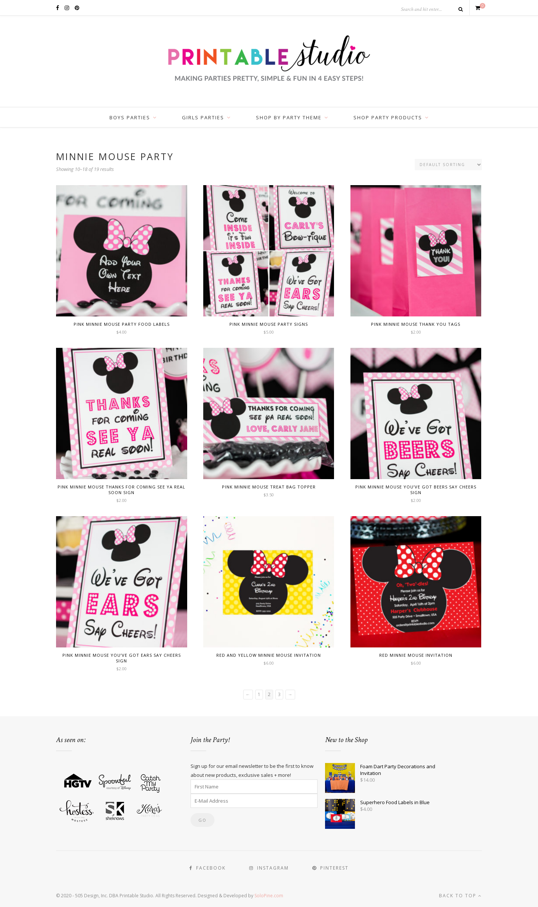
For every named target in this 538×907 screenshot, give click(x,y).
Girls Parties (203, 117)
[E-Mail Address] (254, 801)
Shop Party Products (387, 117)
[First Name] (254, 786)
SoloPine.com (268, 895)
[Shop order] (448, 164)
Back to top (460, 895)
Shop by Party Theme (289, 117)
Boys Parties (129, 117)
